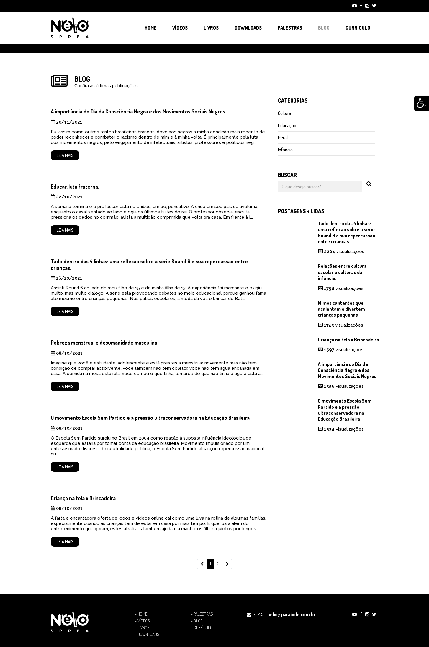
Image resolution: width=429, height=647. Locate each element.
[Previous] (202, 564)
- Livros (142, 627)
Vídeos (180, 28)
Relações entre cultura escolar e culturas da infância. (342, 272)
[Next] (227, 564)
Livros (211, 28)
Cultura (284, 113)
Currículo (358, 28)
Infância (285, 150)
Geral (283, 137)
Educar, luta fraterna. (75, 186)
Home (150, 28)
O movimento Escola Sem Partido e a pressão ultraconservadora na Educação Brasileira (150, 417)
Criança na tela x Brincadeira (83, 498)
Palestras (290, 28)
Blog (324, 28)
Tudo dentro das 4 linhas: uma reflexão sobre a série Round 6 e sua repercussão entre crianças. (149, 264)
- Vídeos (142, 621)
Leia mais (65, 155)
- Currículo (201, 627)
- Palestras (202, 614)
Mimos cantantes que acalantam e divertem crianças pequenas (341, 309)
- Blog (197, 621)
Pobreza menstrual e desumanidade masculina (104, 342)
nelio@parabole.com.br (291, 614)
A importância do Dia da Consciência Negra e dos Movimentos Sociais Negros (138, 111)
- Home (141, 614)
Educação (287, 125)
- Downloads (147, 634)
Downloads (248, 28)
